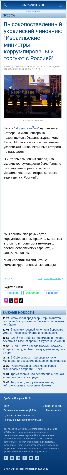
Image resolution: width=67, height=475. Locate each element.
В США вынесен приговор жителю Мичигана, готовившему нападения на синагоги (34, 359)
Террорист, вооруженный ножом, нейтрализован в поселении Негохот (28, 384)
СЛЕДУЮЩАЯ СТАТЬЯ (49, 278)
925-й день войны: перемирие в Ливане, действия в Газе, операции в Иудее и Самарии (34, 339)
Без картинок (54, 410)
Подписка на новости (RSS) (20, 410)
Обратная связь (52, 405)
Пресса (9, 15)
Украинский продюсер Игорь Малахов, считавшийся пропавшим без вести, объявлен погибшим (33, 321)
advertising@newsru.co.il (29, 419)
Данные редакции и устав (19, 415)
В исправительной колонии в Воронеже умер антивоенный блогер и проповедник (33, 331)
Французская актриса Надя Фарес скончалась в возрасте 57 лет (29, 367)
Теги (6, 405)
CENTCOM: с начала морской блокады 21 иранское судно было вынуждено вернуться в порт (34, 349)
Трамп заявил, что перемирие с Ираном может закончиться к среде (33, 375)
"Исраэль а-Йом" (26, 128)
